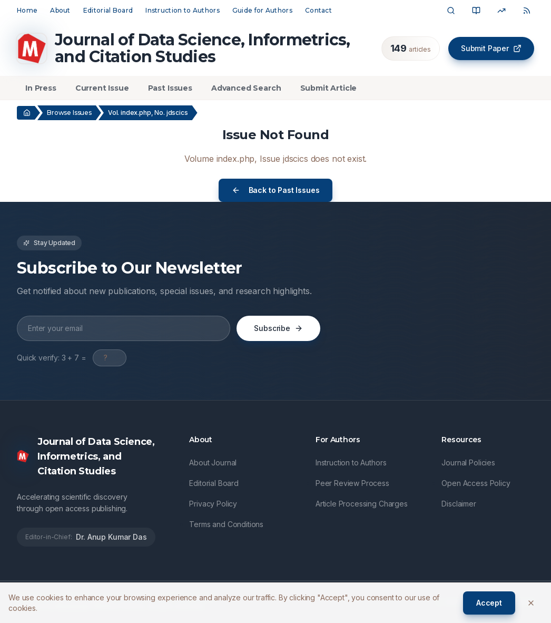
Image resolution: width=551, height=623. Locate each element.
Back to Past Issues (276, 190)
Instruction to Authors (182, 10)
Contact (318, 10)
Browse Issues (69, 112)
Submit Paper (491, 48)
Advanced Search (246, 88)
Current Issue (102, 88)
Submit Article (328, 88)
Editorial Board (108, 10)
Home (27, 10)
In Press (40, 88)
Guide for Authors (262, 10)
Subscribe (278, 328)
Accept (489, 602)
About (60, 10)
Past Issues (170, 88)
